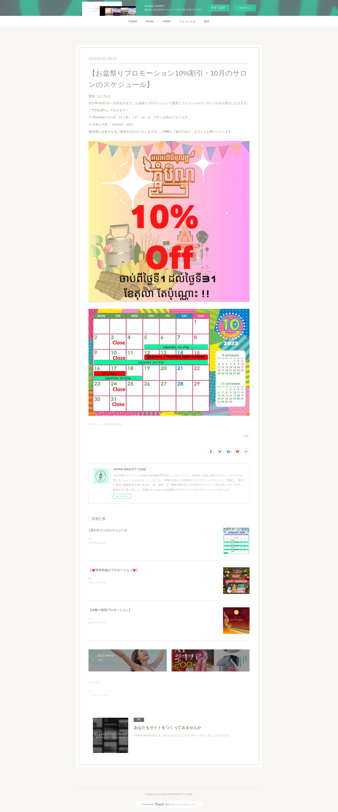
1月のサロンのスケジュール (107, 530)
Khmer (150, 21)
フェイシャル (187, 21)
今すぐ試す (218, 7)
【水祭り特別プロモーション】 (110, 610)
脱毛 (206, 21)
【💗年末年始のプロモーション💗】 (113, 570)
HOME (167, 21)
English (133, 21)
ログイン (245, 7)
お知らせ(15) (115, 424)
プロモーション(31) (98, 424)
